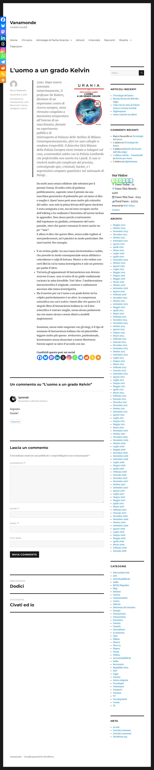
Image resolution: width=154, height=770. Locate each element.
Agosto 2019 (119, 266)
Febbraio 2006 (120, 548)
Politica (116, 655)
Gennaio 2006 (119, 551)
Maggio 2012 (119, 386)
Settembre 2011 (120, 411)
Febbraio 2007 (120, 510)
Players (116, 648)
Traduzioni (16, 46)
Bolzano (117, 591)
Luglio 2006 (118, 532)
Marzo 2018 (118, 282)
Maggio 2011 (119, 424)
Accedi (116, 727)
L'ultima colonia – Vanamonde (128, 155)
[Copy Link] (92, 357)
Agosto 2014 (119, 329)
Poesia (116, 652)
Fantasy (116, 623)
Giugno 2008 (119, 465)
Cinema (116, 595)
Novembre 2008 (120, 456)
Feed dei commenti (122, 733)
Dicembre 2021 (120, 234)
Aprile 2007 (118, 503)
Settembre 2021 (120, 241)
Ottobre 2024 (119, 228)
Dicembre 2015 (120, 298)
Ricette (123, 40)
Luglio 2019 (118, 269)
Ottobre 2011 (119, 408)
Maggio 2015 (119, 307)
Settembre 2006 (120, 525)
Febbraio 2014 (119, 339)
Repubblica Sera (120, 667)
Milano (116, 639)
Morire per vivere (124, 158)
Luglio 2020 (118, 253)
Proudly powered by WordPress (39, 757)
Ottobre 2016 (119, 285)
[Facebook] (39, 357)
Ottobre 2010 (119, 434)
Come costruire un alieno (125, 114)
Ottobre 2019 (119, 263)
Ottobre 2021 (119, 237)
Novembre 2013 (120, 348)
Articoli (80, 40)
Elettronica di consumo (124, 607)
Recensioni (15, 105)
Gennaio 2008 (119, 475)
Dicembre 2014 (120, 320)
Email (14, 523)
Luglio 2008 (118, 462)
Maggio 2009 (119, 449)
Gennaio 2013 (119, 370)
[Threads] (63, 357)
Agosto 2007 (119, 491)
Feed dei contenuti (122, 730)
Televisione (118, 686)
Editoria (116, 604)
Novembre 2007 (120, 481)
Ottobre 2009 (119, 443)
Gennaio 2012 (119, 399)
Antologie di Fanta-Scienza (52, 40)
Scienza (116, 677)
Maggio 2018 (119, 279)
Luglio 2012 (118, 380)
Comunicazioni (120, 598)
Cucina (116, 601)
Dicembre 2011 (120, 402)
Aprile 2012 (118, 389)
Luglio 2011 (118, 418)
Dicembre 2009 (120, 437)
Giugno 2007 (119, 497)
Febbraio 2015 (119, 317)
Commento (17, 463)
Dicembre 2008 (120, 453)
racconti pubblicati (122, 658)
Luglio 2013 (118, 358)
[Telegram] (80, 357)
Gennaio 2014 (119, 342)
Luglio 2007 (118, 494)
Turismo (117, 693)
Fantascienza (16, 99)
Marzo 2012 (118, 392)
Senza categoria (120, 680)
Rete (115, 670)
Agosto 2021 (119, 244)
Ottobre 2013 (119, 351)
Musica (116, 642)
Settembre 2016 (120, 288)
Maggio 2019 (119, 272)
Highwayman (119, 111)
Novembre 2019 (120, 260)
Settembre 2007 (120, 487)
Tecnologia (118, 683)
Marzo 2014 (118, 336)
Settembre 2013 (120, 355)
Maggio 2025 (119, 225)
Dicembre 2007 (120, 478)
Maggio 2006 (119, 538)
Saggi (115, 674)
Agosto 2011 (118, 415)
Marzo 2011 (118, 427)
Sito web (15, 538)
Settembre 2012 (120, 373)
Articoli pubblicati (121, 579)
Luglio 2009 (118, 446)
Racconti (109, 40)
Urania (23, 108)
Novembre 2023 (120, 231)
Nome (14, 508)
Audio (116, 582)
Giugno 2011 (119, 421)
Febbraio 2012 (119, 396)
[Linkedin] (57, 357)
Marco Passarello (18, 90)
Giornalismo (119, 629)
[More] (98, 357)
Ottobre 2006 (119, 522)
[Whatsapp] (74, 357)
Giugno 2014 (119, 332)
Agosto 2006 (119, 529)
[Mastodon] (51, 357)
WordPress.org (120, 736)
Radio (115, 661)
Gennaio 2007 (119, 513)
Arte (115, 576)
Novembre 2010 (120, 430)
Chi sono (27, 40)
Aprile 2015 (118, 310)
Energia (116, 610)
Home (13, 40)
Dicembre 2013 (120, 345)
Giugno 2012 (119, 383)
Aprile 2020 (118, 256)
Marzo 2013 (118, 364)
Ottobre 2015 (119, 301)
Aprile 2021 (118, 247)
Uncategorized (120, 699)
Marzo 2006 (119, 544)
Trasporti (117, 689)
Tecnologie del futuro (123, 95)
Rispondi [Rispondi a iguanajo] (15, 421)
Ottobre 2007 (119, 484)
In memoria (118, 633)
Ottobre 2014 (119, 326)
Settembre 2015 (120, 304)
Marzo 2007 (118, 506)
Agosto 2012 (119, 377)
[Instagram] (69, 357)
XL (114, 705)
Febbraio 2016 (119, 294)
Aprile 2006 (118, 541)
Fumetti (116, 626)
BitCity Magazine (121, 585)
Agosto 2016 (119, 291)
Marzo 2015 (118, 313)
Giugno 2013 (119, 361)
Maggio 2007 (119, 500)
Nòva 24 (117, 645)
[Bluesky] (45, 357)
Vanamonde (23, 22)
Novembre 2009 (120, 440)
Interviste (94, 40)
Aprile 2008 (118, 468)
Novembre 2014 (120, 323)
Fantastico (118, 620)
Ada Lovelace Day (121, 572)
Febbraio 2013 (119, 367)
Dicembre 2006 (120, 516)
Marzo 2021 (118, 250)
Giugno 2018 (119, 275)
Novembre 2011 (120, 405)
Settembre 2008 (120, 459)
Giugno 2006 (119, 535)
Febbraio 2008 (120, 472)
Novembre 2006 (120, 519)
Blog (115, 588)
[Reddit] (86, 357)
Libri (26, 102)
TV (114, 696)
